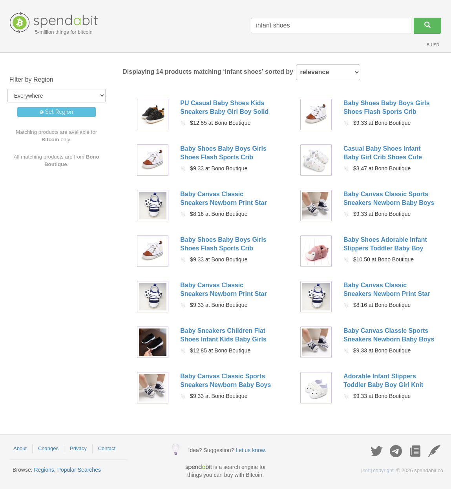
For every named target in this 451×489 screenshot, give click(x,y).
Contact (107, 448)
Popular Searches (79, 470)
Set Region (56, 112)
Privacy (78, 448)
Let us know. (251, 450)
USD (432, 45)
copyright (377, 470)
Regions (44, 470)
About (20, 448)
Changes (48, 448)
